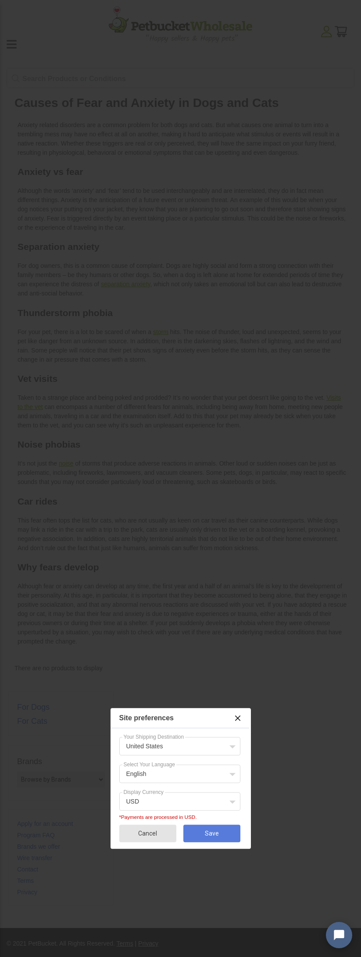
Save (212, 833)
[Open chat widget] (339, 935)
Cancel (147, 833)
